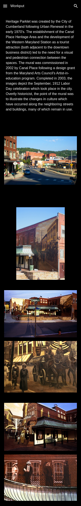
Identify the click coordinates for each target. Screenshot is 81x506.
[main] (40, 65)
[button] (5, 6)
